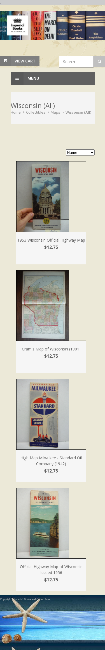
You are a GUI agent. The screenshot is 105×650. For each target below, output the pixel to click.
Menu (25, 78)
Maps (55, 112)
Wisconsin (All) (78, 112)
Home (16, 112)
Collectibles (35, 112)
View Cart (25, 61)
